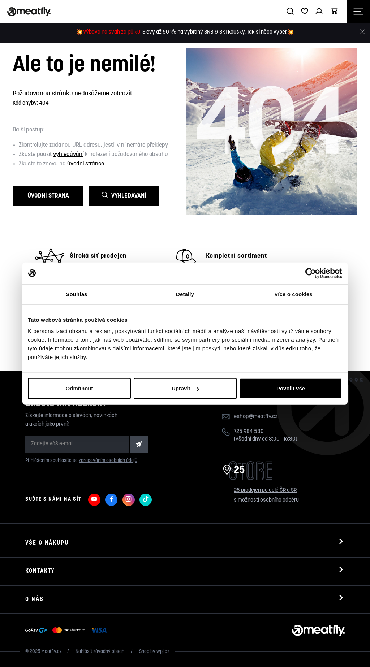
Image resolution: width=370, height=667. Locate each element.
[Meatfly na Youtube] (94, 500)
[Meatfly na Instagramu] (128, 500)
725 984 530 (249, 431)
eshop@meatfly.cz (256, 417)
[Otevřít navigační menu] (358, 11)
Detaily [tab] (185, 294)
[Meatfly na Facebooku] (111, 500)
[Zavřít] (362, 32)
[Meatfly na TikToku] (145, 500)
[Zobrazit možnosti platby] (67, 630)
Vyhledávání (124, 196)
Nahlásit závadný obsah (100, 651)
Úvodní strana (48, 196)
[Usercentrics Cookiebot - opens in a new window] (310, 273)
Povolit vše (290, 388)
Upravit (185, 388)
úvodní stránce (85, 164)
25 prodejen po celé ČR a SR (265, 490)
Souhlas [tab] (76, 294)
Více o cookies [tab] (293, 294)
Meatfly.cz (51, 651)
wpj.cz (162, 651)
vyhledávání (68, 154)
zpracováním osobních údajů (108, 460)
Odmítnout (79, 388)
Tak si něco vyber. (267, 32)
